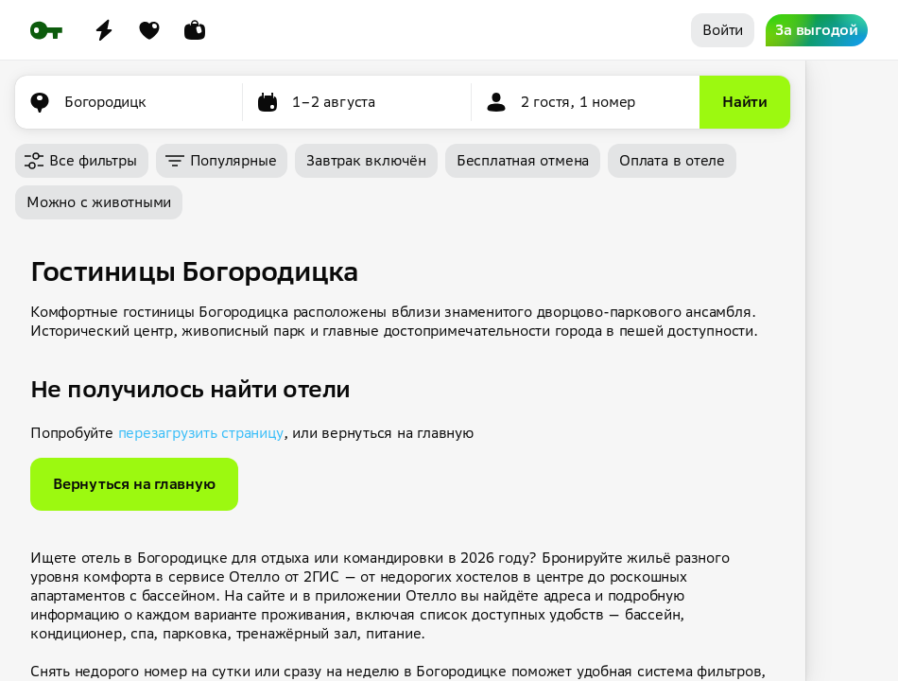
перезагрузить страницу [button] (201, 433)
